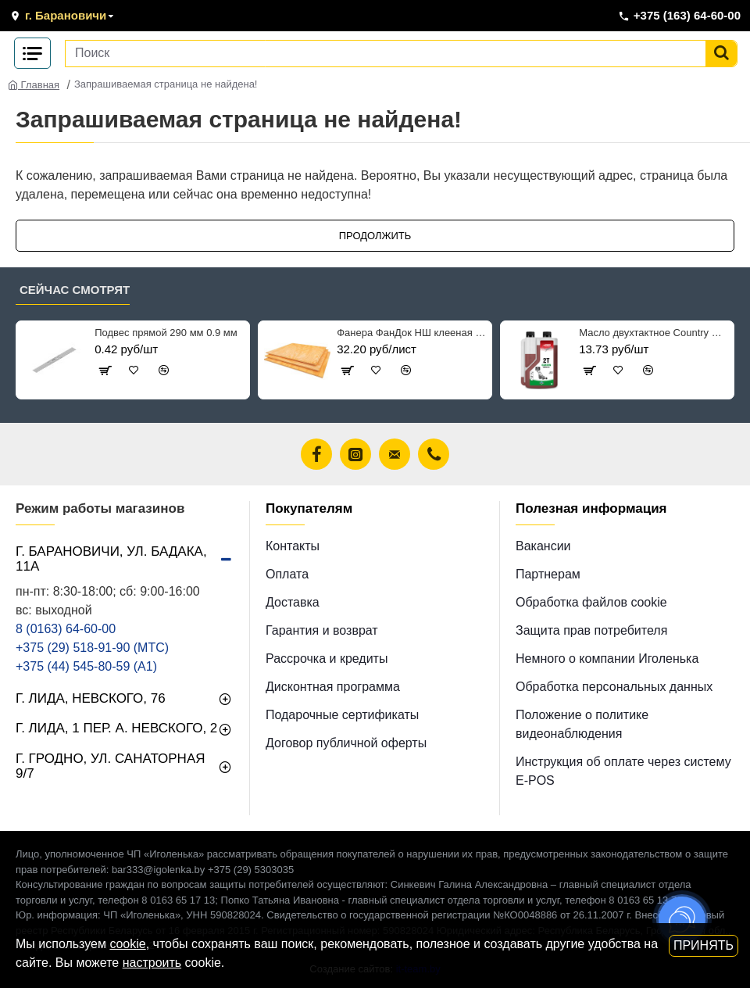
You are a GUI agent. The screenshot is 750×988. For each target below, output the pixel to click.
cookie (127, 943)
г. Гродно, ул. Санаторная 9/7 (110, 766)
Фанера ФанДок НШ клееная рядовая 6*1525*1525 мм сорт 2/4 (411, 332)
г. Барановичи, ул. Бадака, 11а (111, 559)
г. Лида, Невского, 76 (91, 698)
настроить (152, 962)
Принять (703, 945)
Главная (33, 85)
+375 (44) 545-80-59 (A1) (86, 666)
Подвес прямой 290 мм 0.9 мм (166, 332)
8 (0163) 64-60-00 (66, 628)
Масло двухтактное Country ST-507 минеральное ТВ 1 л (653, 332)
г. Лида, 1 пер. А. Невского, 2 (116, 728)
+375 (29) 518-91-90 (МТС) (92, 647)
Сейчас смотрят (75, 289)
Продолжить (375, 236)
